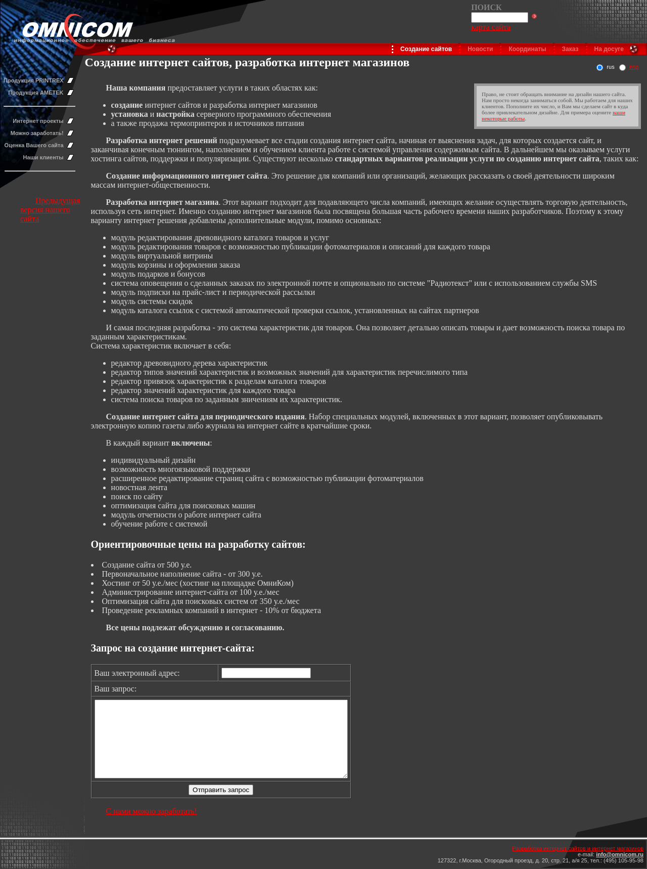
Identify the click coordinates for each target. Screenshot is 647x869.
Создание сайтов (426, 49)
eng (633, 67)
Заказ (570, 49)
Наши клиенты (43, 157)
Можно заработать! (37, 133)
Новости (480, 49)
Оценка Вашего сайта (34, 145)
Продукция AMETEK (35, 93)
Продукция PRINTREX (34, 80)
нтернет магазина (186, 202)
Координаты (527, 49)
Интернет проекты (38, 121)
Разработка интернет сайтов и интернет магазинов (577, 848)
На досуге (609, 49)
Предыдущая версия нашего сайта (50, 209)
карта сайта (491, 27)
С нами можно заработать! (151, 826)
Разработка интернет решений (161, 140)
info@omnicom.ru (619, 854)
